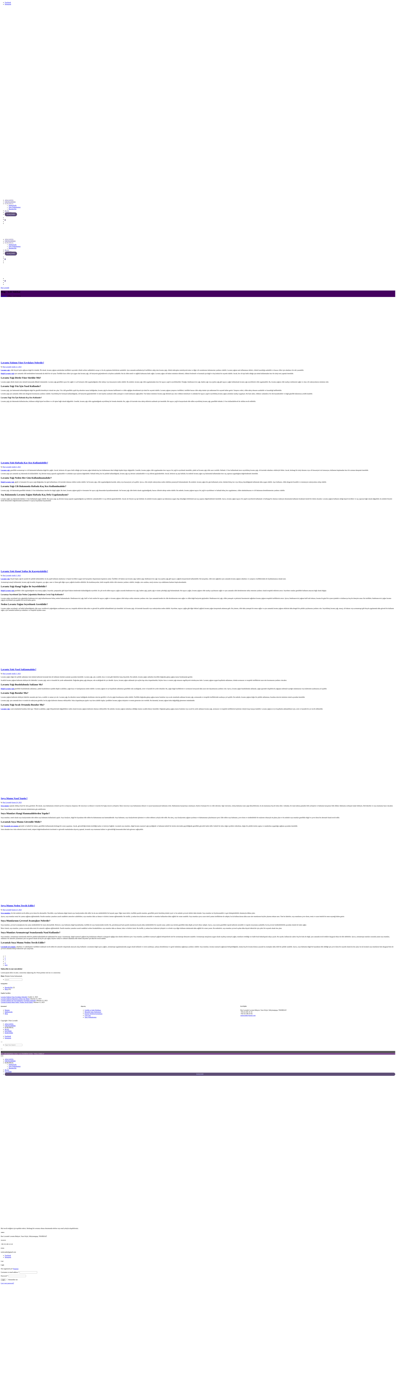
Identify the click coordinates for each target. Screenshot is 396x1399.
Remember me (12, 1280)
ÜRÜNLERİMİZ (10, 1026)
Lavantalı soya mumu (8, 947)
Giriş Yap (88, 1015)
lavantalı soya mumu (11, 826)
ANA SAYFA (9, 1024)
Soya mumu (5, 806)
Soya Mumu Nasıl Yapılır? (14, 798)
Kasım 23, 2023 (17, 910)
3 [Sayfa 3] (5, 959)
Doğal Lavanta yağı (7, 373)
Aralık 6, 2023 (16, 467)
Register (16, 1269)
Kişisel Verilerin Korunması (93, 1014)
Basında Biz (12, 209)
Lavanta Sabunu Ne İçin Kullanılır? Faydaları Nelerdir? (18, 1000)
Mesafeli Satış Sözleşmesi (93, 1012)
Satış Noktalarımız (15, 207)
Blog (6, 989)
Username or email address (10, 1272)
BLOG (7, 1029)
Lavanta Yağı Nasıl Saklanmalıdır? (18, 669)
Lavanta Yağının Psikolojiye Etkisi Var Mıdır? (15, 999)
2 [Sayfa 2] (5, 958)
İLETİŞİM (8, 1031)
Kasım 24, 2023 (17, 802)
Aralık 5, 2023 (16, 575)
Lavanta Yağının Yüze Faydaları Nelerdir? (22, 362)
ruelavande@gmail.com (248, 1015)
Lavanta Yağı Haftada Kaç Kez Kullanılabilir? (24, 462)
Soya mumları (5, 913)
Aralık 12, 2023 (16, 367)
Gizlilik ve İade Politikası (93, 1010)
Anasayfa (4, 296)
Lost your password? (7, 1283)
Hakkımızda (12, 205)
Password (4, 1276)
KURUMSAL (9, 1027)
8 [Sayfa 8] (5, 963)
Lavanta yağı (5, 370)
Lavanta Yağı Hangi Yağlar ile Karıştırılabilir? (24, 571)
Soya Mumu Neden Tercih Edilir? (18, 905)
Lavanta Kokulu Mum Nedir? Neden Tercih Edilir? (17, 1002)
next (6, 965)
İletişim (7, 1010)
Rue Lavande (5, 288)
